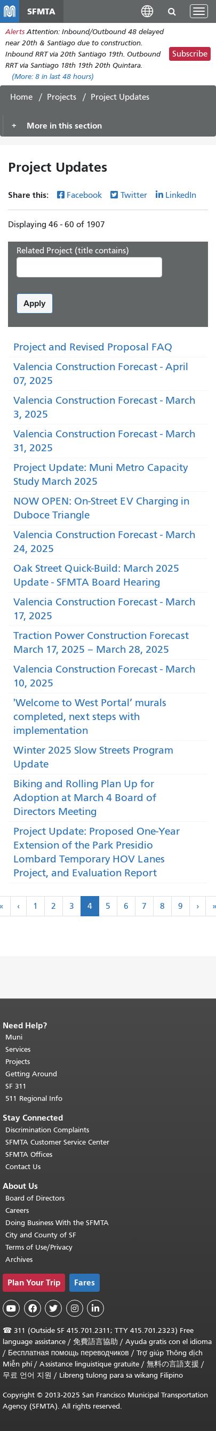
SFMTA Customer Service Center (57, 1142)
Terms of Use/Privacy (39, 1247)
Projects (61, 97)
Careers (17, 1210)
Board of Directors (35, 1198)
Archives (19, 1259)
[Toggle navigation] (199, 11)
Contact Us (23, 1166)
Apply (34, 303)
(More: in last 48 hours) (53, 76)
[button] (147, 11)
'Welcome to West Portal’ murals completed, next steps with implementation (89, 717)
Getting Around (31, 1073)
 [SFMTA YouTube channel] (11, 1308)
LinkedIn (180, 195)
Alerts (15, 31)
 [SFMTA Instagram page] (74, 1308)
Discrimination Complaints (47, 1129)
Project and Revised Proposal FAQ (92, 347)
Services (17, 1049)
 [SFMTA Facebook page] (32, 1308)
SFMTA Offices (28, 1154)
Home (21, 97)
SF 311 (16, 1086)
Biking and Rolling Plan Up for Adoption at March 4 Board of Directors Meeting (84, 798)
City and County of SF (40, 1235)
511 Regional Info (33, 1098)
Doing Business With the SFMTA (57, 1222)
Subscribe (189, 54)
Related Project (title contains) (73, 250)
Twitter (134, 195)
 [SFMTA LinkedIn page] (95, 1308)
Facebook (84, 195)
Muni (13, 1037)
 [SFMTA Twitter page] (53, 1308)
